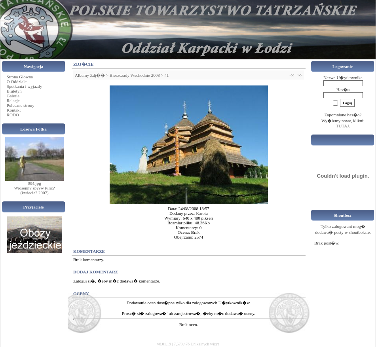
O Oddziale (17, 81)
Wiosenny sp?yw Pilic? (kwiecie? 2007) (34, 190)
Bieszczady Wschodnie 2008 (135, 75)
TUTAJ (342, 125)
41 (166, 75)
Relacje (13, 100)
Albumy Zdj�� (90, 75)
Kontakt (14, 110)
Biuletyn (14, 91)
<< (291, 75)
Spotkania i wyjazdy (24, 86)
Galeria (13, 95)
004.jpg (34, 183)
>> (300, 75)
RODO (13, 114)
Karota (202, 213)
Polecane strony (20, 105)
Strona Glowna (20, 76)
